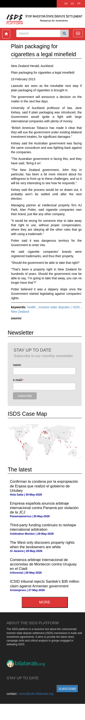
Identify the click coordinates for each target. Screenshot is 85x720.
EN (66, 3)
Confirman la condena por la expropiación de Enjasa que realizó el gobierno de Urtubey (44, 485)
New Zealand (20, 311)
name (17, 365)
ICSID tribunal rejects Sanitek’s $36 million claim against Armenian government (44, 583)
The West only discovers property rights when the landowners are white (42, 544)
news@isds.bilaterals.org (36, 693)
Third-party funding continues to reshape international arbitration (43, 527)
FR (79, 3)
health (32, 307)
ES (72, 3)
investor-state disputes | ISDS (60, 307)
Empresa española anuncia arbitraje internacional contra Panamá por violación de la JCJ (44, 507)
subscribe (67, 689)
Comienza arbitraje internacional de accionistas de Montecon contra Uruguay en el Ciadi (43, 564)
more (44, 602)
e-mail (18, 380)
